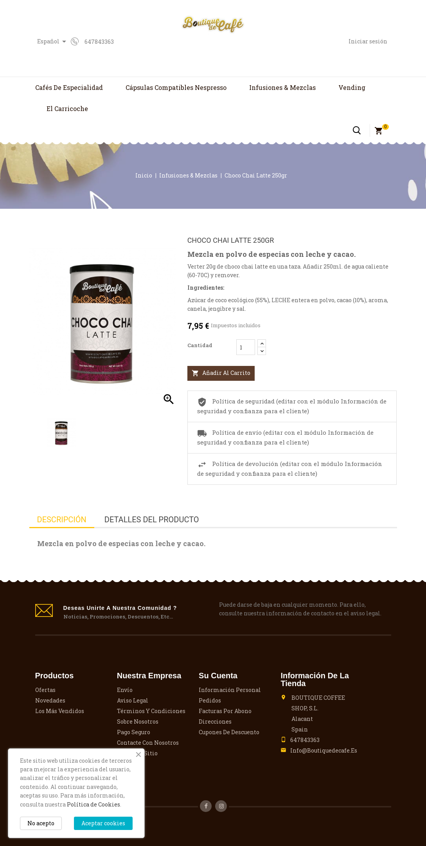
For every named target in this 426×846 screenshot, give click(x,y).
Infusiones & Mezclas (282, 87)
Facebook (206, 806)
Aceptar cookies (103, 823)
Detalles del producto (151, 519)
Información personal (230, 690)
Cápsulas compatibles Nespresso (176, 87)
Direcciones (215, 721)
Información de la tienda (314, 679)
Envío (125, 690)
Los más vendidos (59, 711)
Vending (351, 87)
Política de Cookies (93, 804)
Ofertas (45, 690)
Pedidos (210, 700)
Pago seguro (133, 732)
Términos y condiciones (151, 711)
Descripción (61, 519)
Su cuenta (218, 675)
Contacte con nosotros (148, 742)
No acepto (40, 823)
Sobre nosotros (137, 721)
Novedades (50, 700)
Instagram (221, 806)
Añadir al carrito (221, 373)
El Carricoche (67, 108)
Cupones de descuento (229, 732)
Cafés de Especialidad (69, 87)
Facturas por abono (225, 711)
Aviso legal (132, 700)
